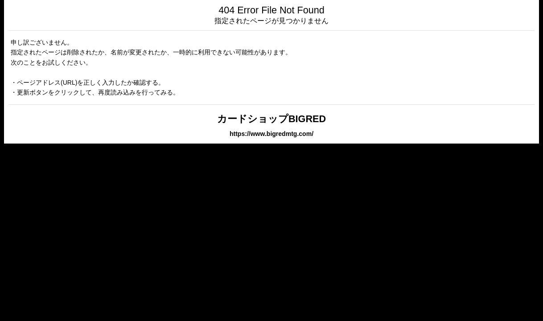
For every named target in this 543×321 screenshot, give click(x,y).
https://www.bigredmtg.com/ (271, 133)
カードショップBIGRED (271, 118)
